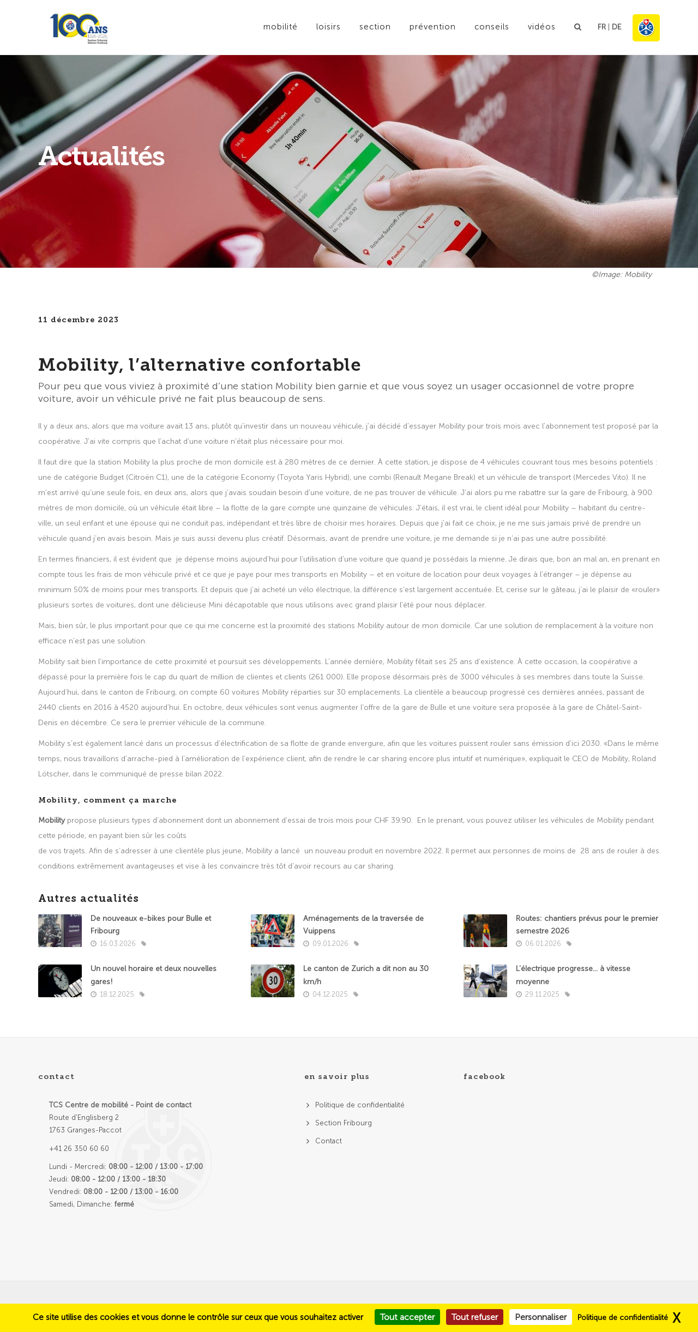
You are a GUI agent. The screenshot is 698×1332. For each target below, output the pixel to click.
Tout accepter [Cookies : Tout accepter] (407, 1317)
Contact (328, 1141)
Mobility (52, 820)
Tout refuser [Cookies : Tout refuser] (475, 1317)
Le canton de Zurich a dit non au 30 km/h (366, 975)
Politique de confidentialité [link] (622, 1317)
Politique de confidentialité (360, 1105)
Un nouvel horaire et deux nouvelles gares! (153, 975)
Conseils (491, 27)
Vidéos (542, 27)
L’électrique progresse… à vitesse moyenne (573, 975)
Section (375, 27)
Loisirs (328, 27)
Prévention (433, 27)
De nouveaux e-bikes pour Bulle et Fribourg (151, 925)
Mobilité (280, 27)
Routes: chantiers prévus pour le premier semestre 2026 (587, 925)
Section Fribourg (343, 1123)
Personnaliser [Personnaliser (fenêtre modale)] (541, 1317)
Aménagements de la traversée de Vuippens (363, 925)
